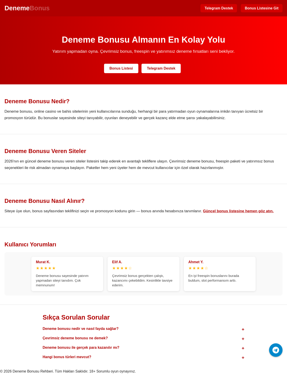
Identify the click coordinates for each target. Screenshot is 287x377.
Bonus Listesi (121, 68)
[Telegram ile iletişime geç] (276, 350)
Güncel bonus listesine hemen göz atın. (238, 211)
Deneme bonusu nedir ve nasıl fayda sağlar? (81, 329)
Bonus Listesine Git (261, 8)
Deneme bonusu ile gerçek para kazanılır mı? (81, 347)
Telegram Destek (218, 8)
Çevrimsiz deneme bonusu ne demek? (75, 338)
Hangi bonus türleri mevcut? (67, 357)
